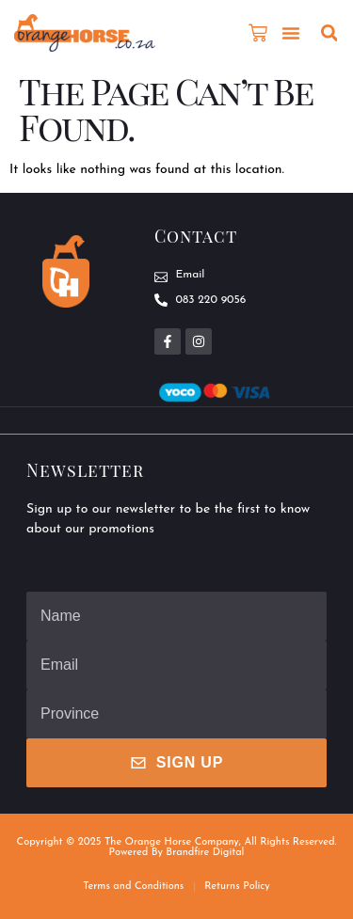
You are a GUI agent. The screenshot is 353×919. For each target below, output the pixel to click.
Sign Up (176, 762)
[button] (291, 33)
